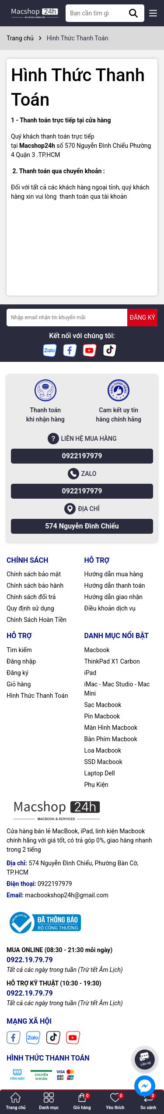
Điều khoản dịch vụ (110, 608)
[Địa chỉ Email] (82, 317)
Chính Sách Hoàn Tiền (36, 619)
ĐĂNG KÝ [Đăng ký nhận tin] (142, 317)
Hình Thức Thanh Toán (37, 695)
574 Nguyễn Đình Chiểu (82, 526)
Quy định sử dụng (30, 608)
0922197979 (82, 456)
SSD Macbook (103, 761)
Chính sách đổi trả (31, 596)
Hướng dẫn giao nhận (113, 596)
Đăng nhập (21, 661)
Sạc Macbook (103, 704)
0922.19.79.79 (30, 960)
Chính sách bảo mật (34, 574)
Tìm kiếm (19, 649)
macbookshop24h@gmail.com (66, 895)
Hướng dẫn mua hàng (113, 574)
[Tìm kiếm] (133, 13)
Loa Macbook (103, 750)
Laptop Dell (99, 773)
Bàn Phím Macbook (110, 739)
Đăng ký (17, 672)
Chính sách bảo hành (35, 585)
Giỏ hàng (19, 684)
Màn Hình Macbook (111, 727)
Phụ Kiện (96, 784)
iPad (90, 672)
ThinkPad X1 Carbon (112, 661)
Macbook (97, 649)
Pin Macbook (102, 716)
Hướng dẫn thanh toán (114, 585)
